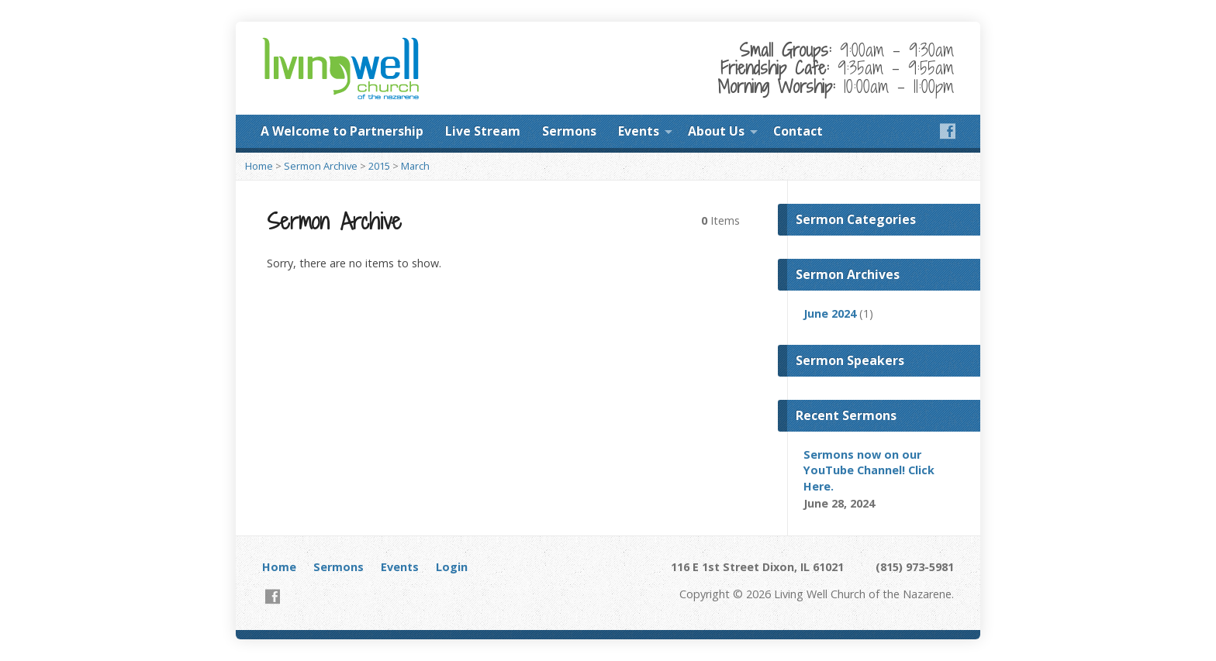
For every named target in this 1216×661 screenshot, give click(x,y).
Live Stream (482, 130)
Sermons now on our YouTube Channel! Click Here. (868, 470)
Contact (798, 130)
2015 (379, 166)
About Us (716, 130)
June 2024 (829, 313)
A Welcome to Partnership (342, 130)
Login (452, 566)
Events (638, 130)
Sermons (569, 130)
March (415, 166)
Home (259, 166)
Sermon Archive (321, 166)
